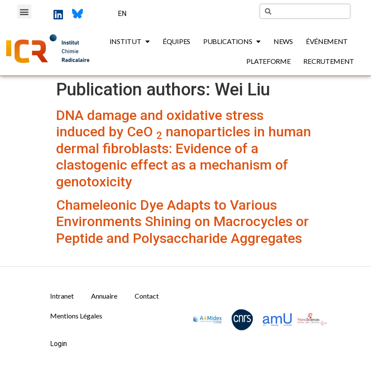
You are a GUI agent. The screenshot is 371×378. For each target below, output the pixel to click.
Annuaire (104, 296)
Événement (327, 41)
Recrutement (328, 61)
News (283, 41)
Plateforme (268, 61)
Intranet (62, 296)
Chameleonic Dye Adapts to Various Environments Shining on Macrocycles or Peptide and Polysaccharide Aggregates (182, 221)
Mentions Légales (76, 316)
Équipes (176, 41)
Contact (147, 296)
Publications (232, 41)
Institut (130, 41)
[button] (24, 11)
